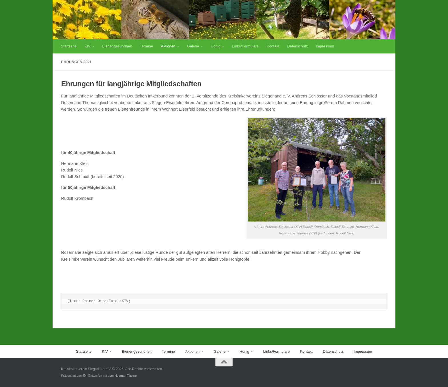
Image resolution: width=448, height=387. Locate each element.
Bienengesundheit (117, 46)
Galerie (193, 46)
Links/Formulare (245, 46)
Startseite (69, 46)
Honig (216, 46)
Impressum (325, 46)
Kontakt (273, 46)
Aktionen (168, 46)
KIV (88, 46)
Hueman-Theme (126, 375)
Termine (146, 46)
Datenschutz (297, 46)
